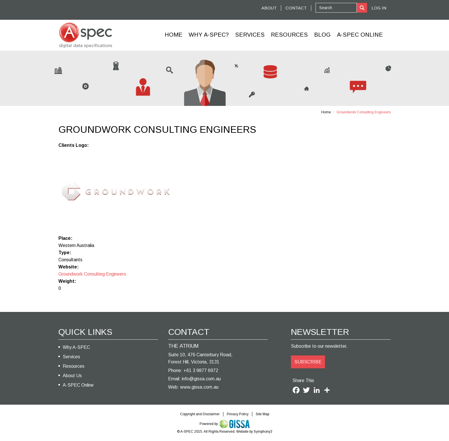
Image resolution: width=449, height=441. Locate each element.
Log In (378, 7)
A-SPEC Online (78, 385)
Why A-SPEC (76, 347)
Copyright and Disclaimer (200, 414)
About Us (72, 375)
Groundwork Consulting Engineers (92, 274)
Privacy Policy (238, 414)
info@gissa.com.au (201, 378)
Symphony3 (263, 432)
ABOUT (269, 7)
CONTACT (296, 7)
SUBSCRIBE (308, 361)
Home (173, 34)
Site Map (262, 414)
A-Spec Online (360, 34)
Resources (289, 34)
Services (250, 34)
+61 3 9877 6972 (201, 370)
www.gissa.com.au (199, 387)
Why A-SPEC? (209, 34)
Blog (322, 34)
